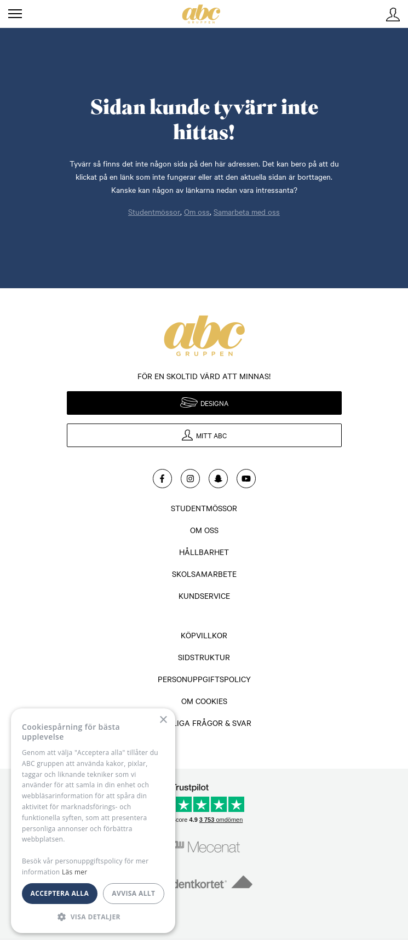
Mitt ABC (393, 14)
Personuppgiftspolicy (204, 678)
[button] (93, 916)
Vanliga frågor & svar (204, 722)
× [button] (163, 720)
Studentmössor (154, 211)
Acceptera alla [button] (60, 893)
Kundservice (204, 595)
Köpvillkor (204, 635)
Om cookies (204, 700)
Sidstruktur (204, 656)
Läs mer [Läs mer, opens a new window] (75, 872)
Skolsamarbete (204, 573)
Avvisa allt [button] (133, 893)
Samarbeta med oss (247, 211)
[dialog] (93, 820)
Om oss (197, 211)
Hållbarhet (204, 551)
